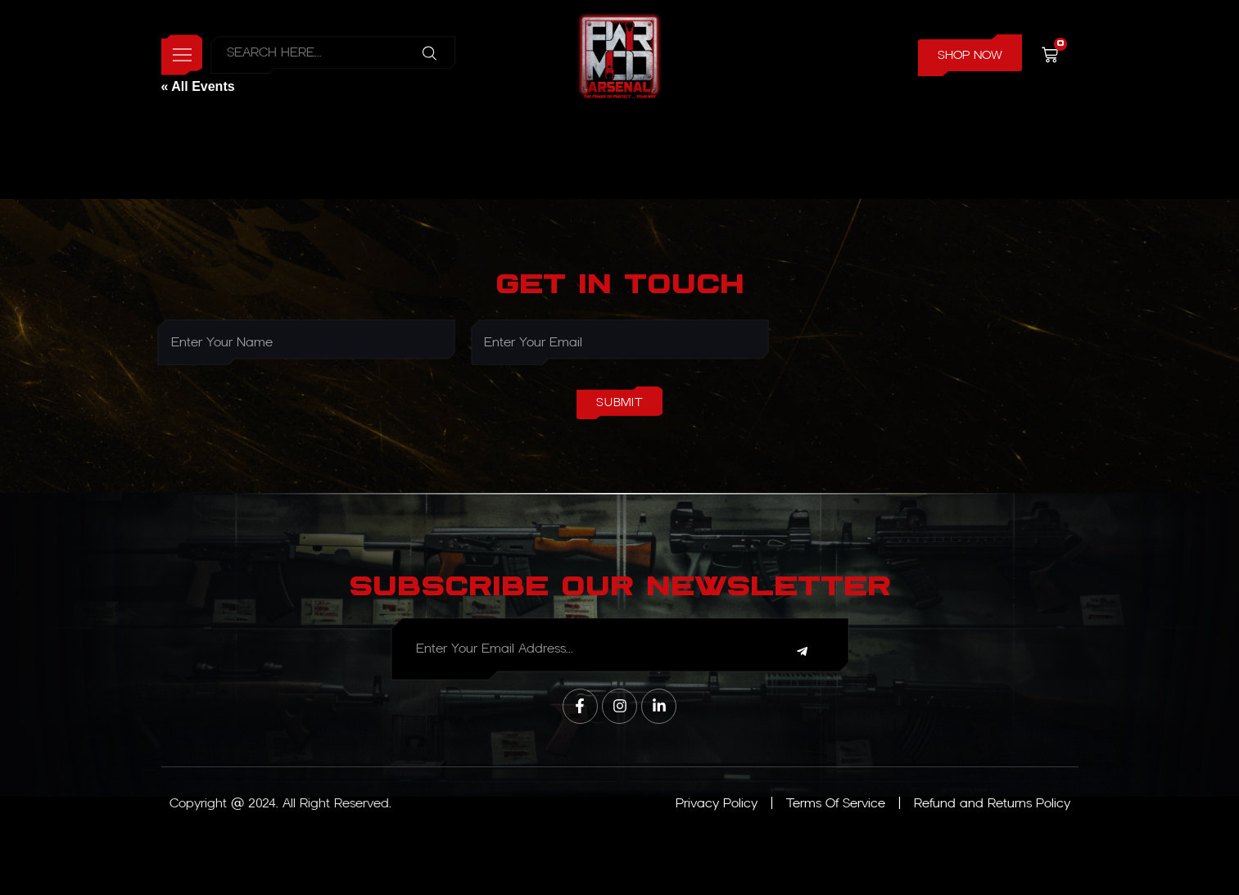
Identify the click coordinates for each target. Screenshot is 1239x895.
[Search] (432, 55)
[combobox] (310, 55)
